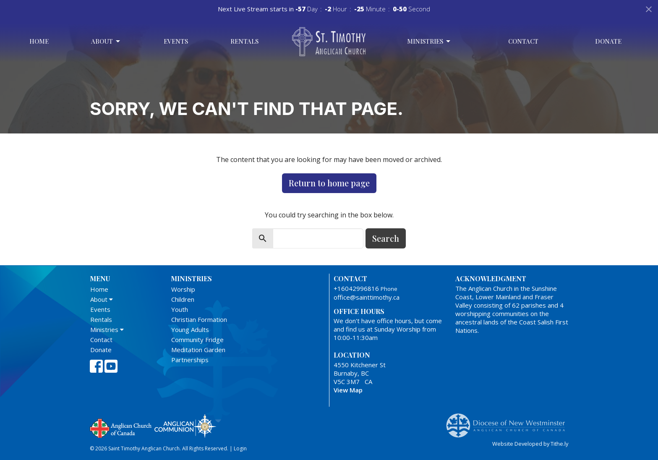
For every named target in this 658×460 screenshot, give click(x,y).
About (106, 41)
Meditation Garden (198, 349)
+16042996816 (356, 288)
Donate (608, 41)
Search (385, 238)
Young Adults (190, 329)
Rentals (244, 41)
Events (176, 41)
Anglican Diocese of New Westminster (508, 421)
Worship (183, 289)
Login (240, 448)
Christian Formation (199, 319)
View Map (348, 390)
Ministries (429, 41)
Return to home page (329, 182)
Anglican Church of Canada (121, 427)
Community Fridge (197, 339)
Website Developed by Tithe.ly (530, 443)
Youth (179, 309)
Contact (523, 41)
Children (182, 299)
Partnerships (190, 359)
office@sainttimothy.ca (367, 297)
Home (39, 41)
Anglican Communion (185, 426)
